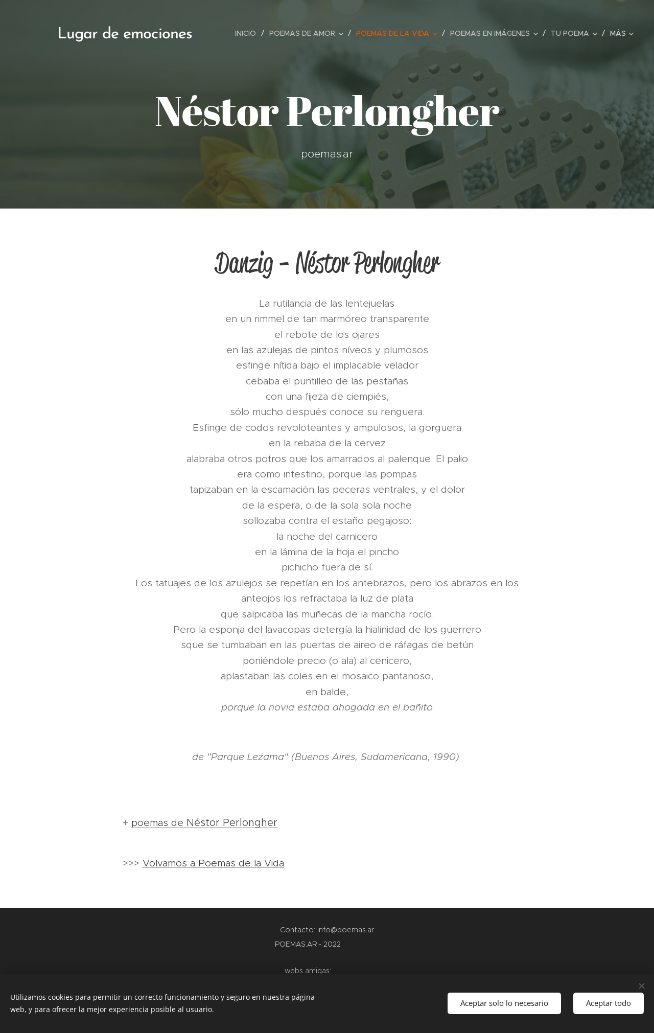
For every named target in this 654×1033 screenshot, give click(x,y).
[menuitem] (248, 33)
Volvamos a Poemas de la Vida (213, 863)
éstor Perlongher (235, 822)
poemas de (162, 823)
